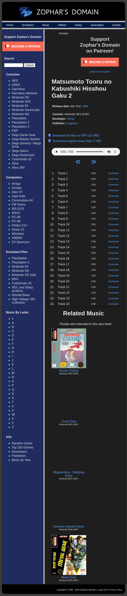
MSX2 (16, 212)
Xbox (15, 163)
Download (113, 173)
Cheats (116, 25)
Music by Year (21, 460)
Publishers (19, 455)
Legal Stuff (102, 590)
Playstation (19, 118)
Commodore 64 (22, 200)
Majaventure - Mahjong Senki (68, 474)
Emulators (28, 25)
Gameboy (18, 89)
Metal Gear (68, 577)
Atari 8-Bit (18, 196)
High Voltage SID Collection (23, 301)
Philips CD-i (20, 225)
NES (15, 80)
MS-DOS (18, 208)
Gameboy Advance (24, 93)
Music (45, 25)
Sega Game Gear (23, 135)
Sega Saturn (20, 150)
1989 (85, 106)
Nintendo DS (20, 97)
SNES (16, 84)
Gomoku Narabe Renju (68, 526)
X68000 (17, 237)
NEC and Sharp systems (22, 289)
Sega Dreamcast (23, 155)
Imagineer (72, 123)
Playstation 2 (20, 122)
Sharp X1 (18, 229)
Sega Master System (26, 139)
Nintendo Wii (20, 114)
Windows (18, 233)
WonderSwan (21, 295)
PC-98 (16, 221)
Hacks (78, 25)
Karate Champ (68, 370)
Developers (19, 451)
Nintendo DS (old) (24, 274)
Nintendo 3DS (21, 101)
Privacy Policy (115, 590)
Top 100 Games (22, 447)
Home (9, 25)
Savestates (97, 25)
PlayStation (19, 258)
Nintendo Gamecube (26, 110)
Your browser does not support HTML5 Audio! (86, 150)
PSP (15, 130)
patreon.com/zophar (100, 71)
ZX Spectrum (20, 242)
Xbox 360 (18, 167)
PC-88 (16, 217)
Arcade (16, 187)
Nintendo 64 (20, 105)
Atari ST (17, 192)
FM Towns (19, 204)
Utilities (62, 25)
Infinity (70, 118)
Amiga (16, 183)
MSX (15, 279)
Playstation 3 (20, 126)
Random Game (22, 443)
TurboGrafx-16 (21, 159)
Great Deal (68, 421)
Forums (63, 33)
